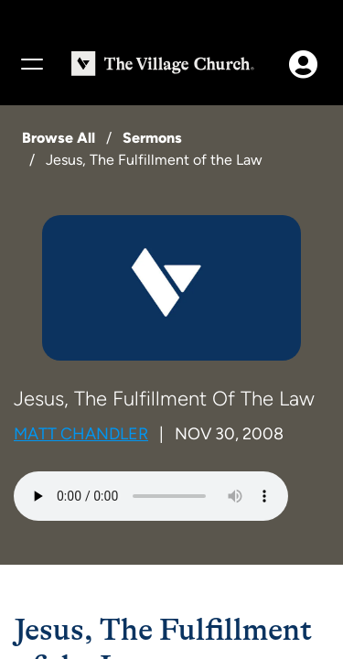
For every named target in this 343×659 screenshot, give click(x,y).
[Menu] (31, 64)
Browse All (58, 137)
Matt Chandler (81, 434)
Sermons (152, 137)
